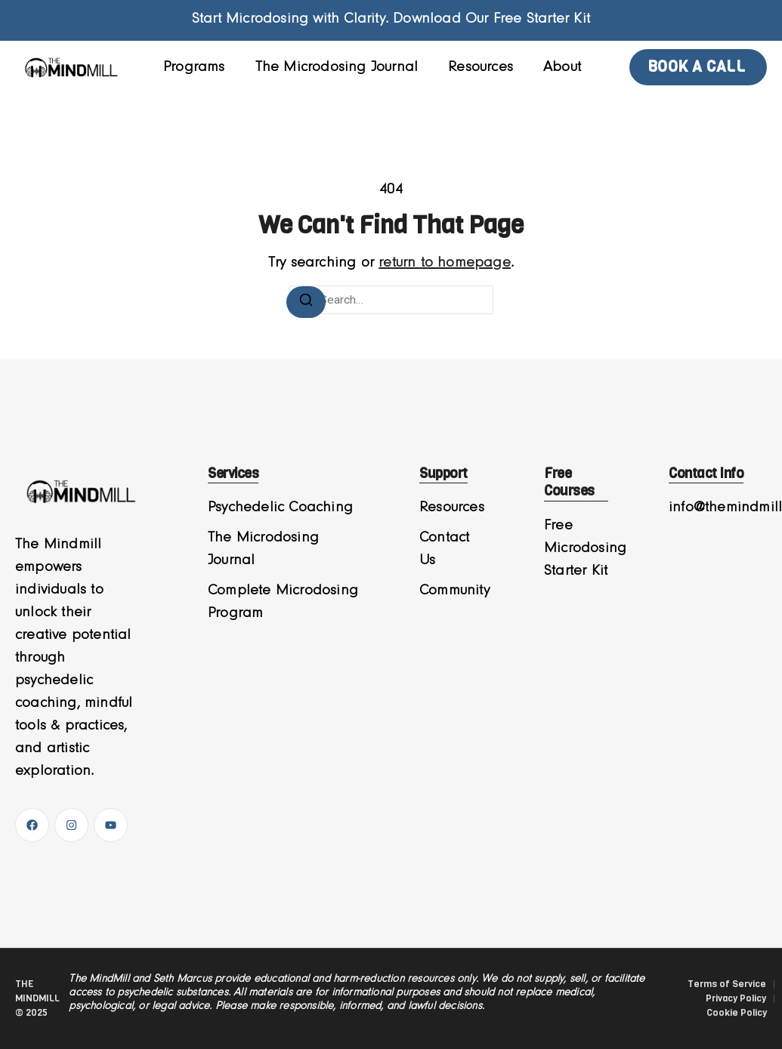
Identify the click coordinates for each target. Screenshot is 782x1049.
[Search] (306, 302)
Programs (194, 67)
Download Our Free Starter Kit (491, 18)
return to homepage (445, 262)
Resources (480, 67)
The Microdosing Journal (337, 67)
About (562, 67)
